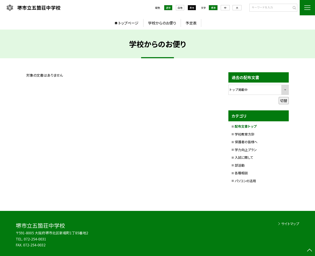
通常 (168, 7)
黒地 (191, 7)
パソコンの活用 (245, 180)
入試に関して (244, 157)
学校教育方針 (244, 134)
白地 (180, 7)
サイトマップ (290, 223)
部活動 (240, 165)
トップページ (128, 23)
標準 (213, 7)
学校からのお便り (162, 23)
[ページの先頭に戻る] (309, 250)
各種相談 (241, 173)
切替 (283, 100)
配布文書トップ (246, 126)
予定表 (191, 23)
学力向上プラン (246, 149)
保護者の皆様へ (246, 141)
